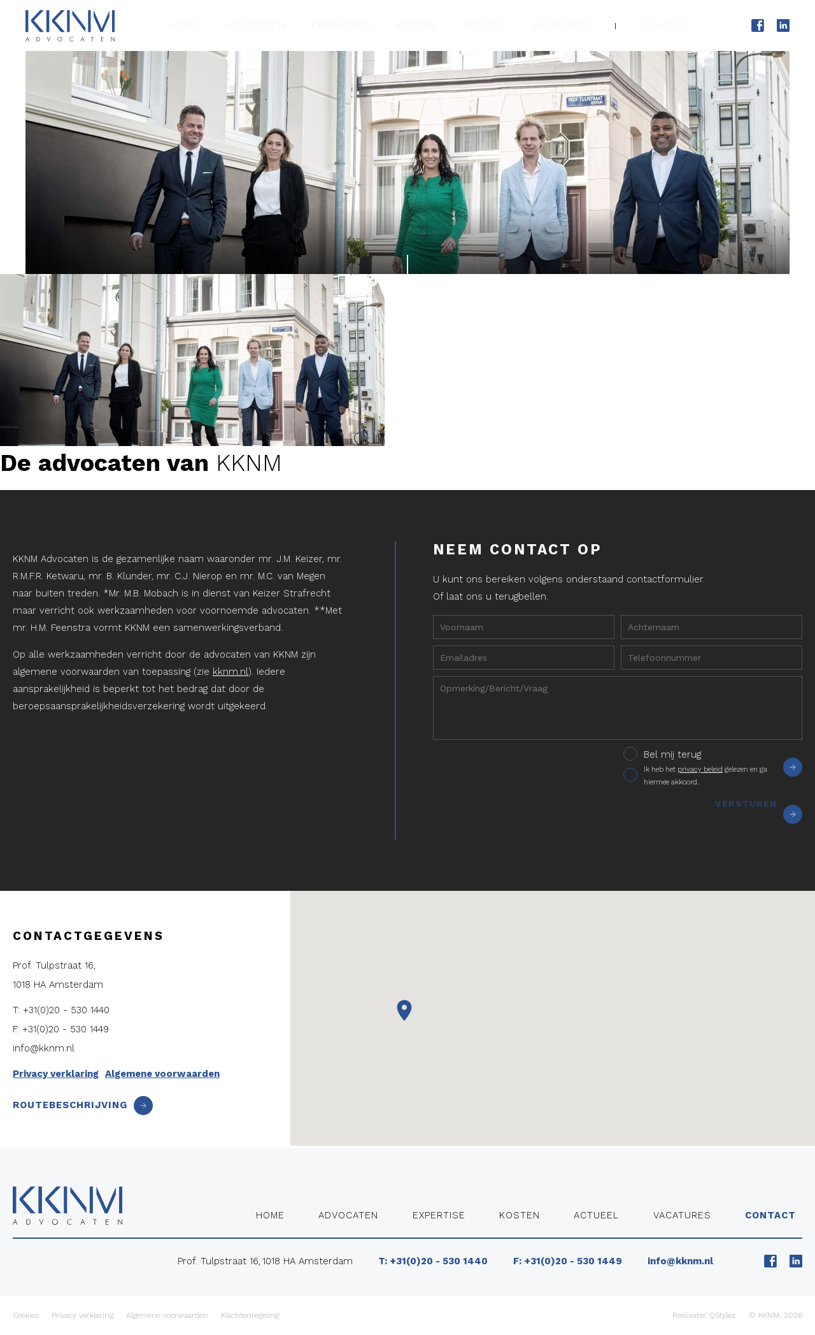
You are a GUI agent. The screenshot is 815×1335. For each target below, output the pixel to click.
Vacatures (569, 25)
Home (219, 25)
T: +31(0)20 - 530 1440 (61, 1010)
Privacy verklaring (56, 1073)
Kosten (434, 25)
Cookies (26, 1315)
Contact (667, 25)
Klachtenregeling (250, 1315)
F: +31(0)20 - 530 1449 (61, 1029)
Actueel (498, 25)
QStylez (722, 1315)
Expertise (439, 1215)
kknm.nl (230, 671)
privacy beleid (700, 769)
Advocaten (284, 25)
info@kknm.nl (43, 1048)
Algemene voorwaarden (162, 1073)
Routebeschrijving (83, 1105)
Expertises (363, 25)
